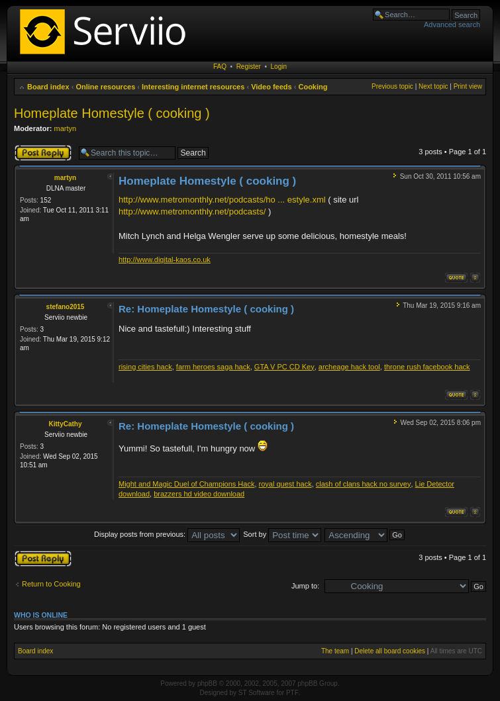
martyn (65, 128)
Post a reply (43, 153)
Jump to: (305, 586)
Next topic (433, 86)
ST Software (256, 692)
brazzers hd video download (199, 494)
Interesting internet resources (193, 87)
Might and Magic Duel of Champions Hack (186, 484)
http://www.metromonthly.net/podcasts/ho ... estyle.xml (222, 200)
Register (248, 66)
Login (279, 66)
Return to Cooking (51, 584)
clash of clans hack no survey (363, 484)
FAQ (219, 66)
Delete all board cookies (389, 651)
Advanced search (452, 24)
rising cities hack (145, 367)
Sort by (282, 534)
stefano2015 (65, 306)
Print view (468, 86)
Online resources (105, 87)
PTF (292, 692)
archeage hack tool (349, 367)
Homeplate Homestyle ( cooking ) (112, 113)
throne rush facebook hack (427, 367)
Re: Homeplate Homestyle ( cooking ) (206, 308)
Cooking (312, 87)
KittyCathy (64, 424)
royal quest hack (285, 484)
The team (335, 651)
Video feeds (271, 87)
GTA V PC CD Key (284, 367)
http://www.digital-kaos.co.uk (165, 259)
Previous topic (392, 86)
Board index (48, 87)
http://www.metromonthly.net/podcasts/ (192, 211)
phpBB (207, 683)
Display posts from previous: (167, 534)
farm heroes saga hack (213, 367)
